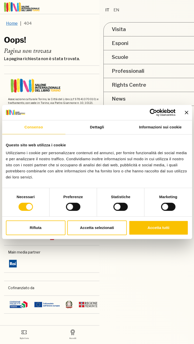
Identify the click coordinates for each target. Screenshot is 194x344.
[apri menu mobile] (188, 7)
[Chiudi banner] (186, 112)
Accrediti (72, 333)
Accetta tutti (159, 227)
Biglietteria (24, 333)
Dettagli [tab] (97, 127)
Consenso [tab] (33, 127)
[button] (151, 7)
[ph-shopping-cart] (176, 7)
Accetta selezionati (97, 227)
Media (121, 333)
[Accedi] (163, 7)
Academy (170, 333)
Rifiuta (36, 227)
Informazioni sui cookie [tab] (160, 127)
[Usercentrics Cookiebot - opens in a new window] (153, 112)
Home (12, 23)
